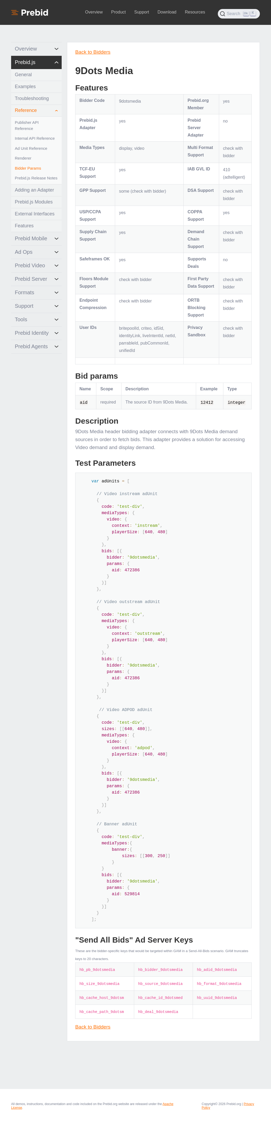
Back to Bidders (92, 52)
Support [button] (141, 12)
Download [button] (166, 12)
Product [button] (118, 12)
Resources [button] (195, 12)
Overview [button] (94, 12)
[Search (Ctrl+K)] (239, 14)
